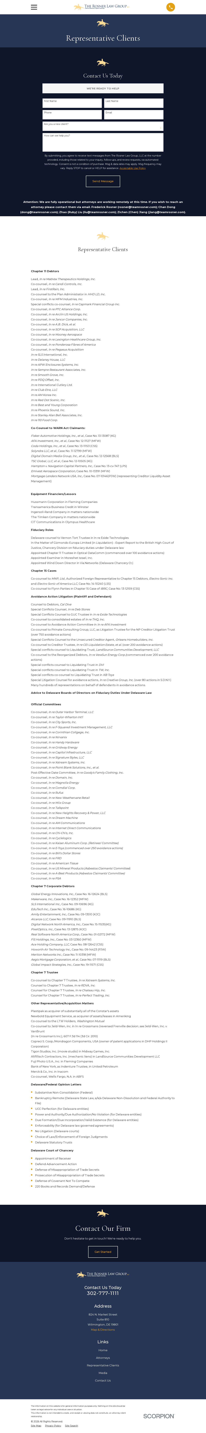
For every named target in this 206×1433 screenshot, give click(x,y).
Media (103, 1373)
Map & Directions (103, 1329)
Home (103, 1350)
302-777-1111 (103, 1293)
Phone (48, 112)
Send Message (103, 181)
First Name (50, 101)
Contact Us (103, 1380)
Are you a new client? (56, 124)
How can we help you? (57, 135)
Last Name (112, 101)
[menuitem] (36, 1426)
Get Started (103, 1251)
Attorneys (103, 1357)
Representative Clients (103, 1365)
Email (109, 112)
